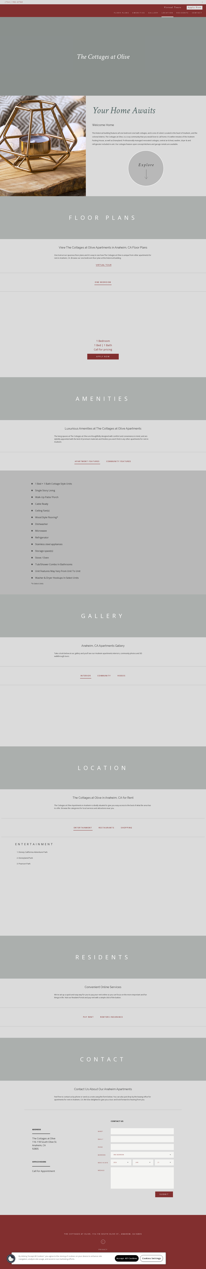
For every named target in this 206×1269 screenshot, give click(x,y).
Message (101, 1170)
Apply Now (194, 7)
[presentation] (126, 1195)
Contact (197, 13)
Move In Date (103, 1163)
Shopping (126, 827)
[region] (88, 1258)
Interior (86, 675)
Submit (164, 1194)
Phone (100, 1147)
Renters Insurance (111, 1017)
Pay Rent (88, 1017)
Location (167, 13)
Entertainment (83, 827)
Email (100, 1139)
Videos (121, 675)
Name (100, 1131)
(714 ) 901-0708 (14, 2)
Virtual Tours (172, 7)
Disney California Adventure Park (33, 852)
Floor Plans (121, 13)
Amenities (138, 13)
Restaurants (106, 827)
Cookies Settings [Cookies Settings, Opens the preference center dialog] (151, 1258)
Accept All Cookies (126, 1258)
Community (104, 675)
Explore (146, 165)
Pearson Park (24, 863)
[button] (11, 1258)
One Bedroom (103, 282)
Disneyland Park (26, 858)
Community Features (118, 461)
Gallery (153, 13)
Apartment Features (87, 461)
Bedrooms (102, 1155)
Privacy (103, 1249)
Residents (183, 13)
